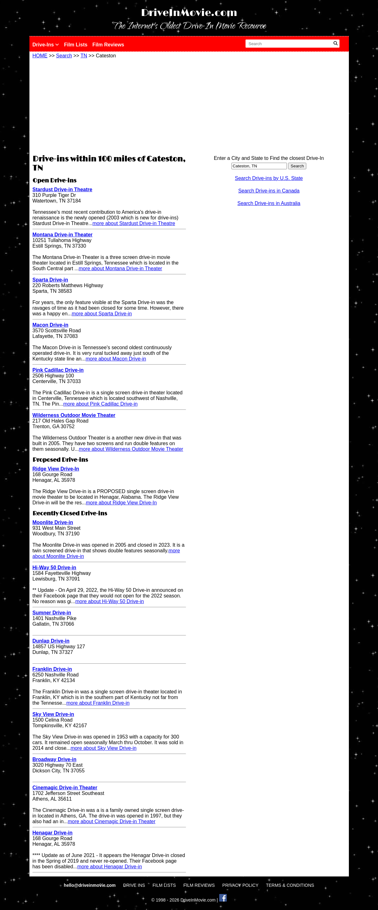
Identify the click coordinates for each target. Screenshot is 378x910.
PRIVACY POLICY (240, 885)
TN (83, 55)
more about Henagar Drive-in (109, 866)
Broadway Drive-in (54, 759)
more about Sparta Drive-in (102, 313)
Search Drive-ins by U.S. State (269, 178)
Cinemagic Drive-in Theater (65, 787)
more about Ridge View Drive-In (121, 502)
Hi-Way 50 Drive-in (54, 567)
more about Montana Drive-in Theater (120, 268)
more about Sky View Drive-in (103, 748)
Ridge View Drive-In (56, 468)
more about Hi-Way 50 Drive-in (109, 601)
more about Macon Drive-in (115, 358)
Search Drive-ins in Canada (269, 190)
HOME (40, 55)
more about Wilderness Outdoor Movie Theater (131, 449)
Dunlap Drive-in (51, 641)
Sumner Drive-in (52, 612)
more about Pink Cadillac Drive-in (100, 404)
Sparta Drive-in (50, 279)
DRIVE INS (134, 885)
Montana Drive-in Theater (63, 234)
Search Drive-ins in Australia (268, 203)
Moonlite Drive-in (53, 522)
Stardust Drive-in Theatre (62, 189)
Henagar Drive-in (53, 832)
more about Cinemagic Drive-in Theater (111, 821)
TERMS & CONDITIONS (290, 885)
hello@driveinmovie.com (90, 885)
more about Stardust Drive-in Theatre (133, 223)
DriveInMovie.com (189, 13)
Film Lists (75, 44)
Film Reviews (108, 44)
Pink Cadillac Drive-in (58, 370)
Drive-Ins (46, 44)
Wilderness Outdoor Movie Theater (74, 415)
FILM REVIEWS (199, 885)
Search (64, 55)
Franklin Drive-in (52, 669)
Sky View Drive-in (53, 714)
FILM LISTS (164, 885)
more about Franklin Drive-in (98, 703)
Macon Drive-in (51, 325)
